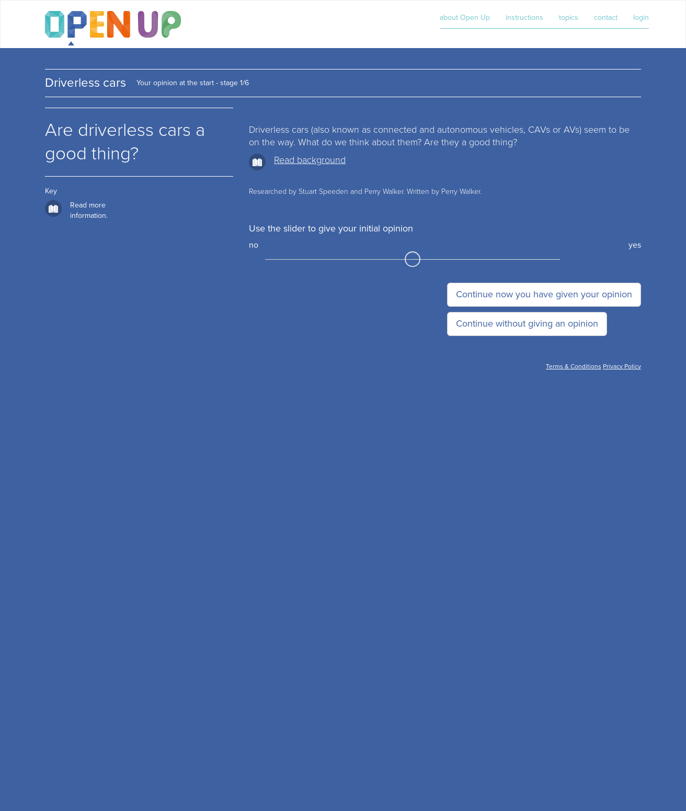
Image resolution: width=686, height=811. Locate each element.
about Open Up (465, 17)
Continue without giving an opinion (527, 323)
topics (568, 17)
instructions (524, 17)
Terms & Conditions (573, 366)
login (641, 17)
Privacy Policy (622, 366)
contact (606, 17)
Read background (310, 160)
